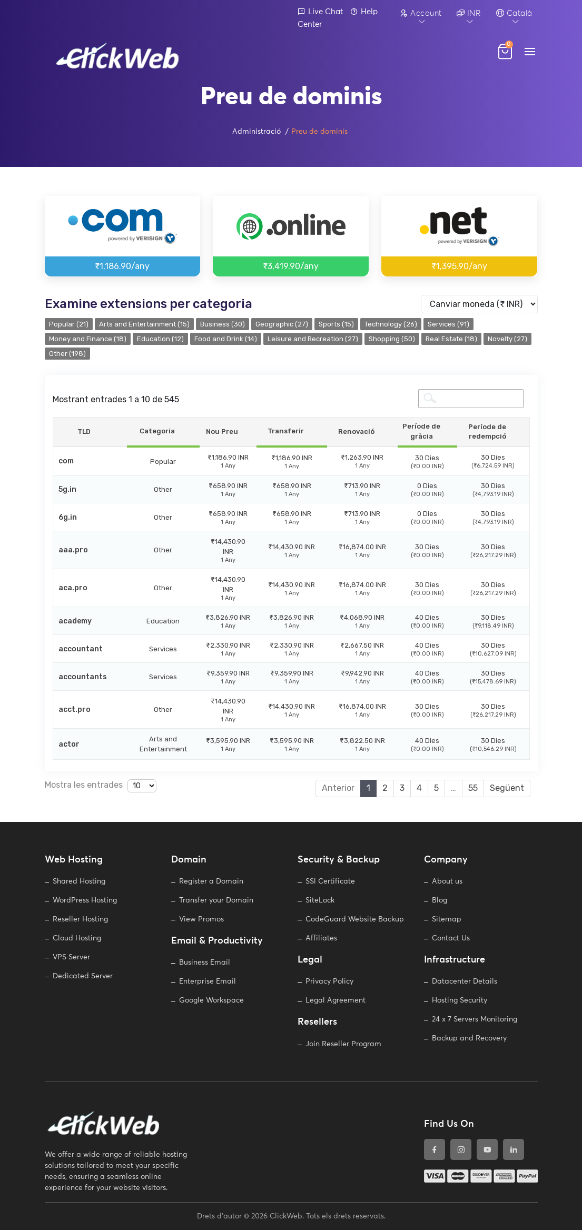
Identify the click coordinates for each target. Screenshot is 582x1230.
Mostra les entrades (100, 785)
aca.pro (72, 587)
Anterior (338, 788)
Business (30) (222, 324)
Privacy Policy (329, 981)
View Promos (201, 919)
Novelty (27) (507, 339)
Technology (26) (390, 324)
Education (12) (160, 339)
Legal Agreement (335, 1000)
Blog (439, 900)
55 (473, 788)
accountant (80, 648)
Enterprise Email (207, 981)
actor (69, 744)
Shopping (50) (392, 339)
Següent (507, 788)
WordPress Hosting (85, 900)
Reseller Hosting (80, 919)
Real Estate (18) (451, 339)
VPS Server (71, 957)
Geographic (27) (281, 324)
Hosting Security (459, 1000)
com (66, 461)
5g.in (67, 489)
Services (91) (448, 324)
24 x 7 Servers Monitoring (474, 1019)
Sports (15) (336, 324)
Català (514, 13)
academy (75, 621)
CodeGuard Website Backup (354, 919)
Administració (256, 131)
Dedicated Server (83, 976)
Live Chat (320, 12)
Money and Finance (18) (87, 339)
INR (469, 13)
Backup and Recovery (469, 1038)
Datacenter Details (464, 981)
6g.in (67, 517)
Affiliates (321, 938)
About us (447, 881)
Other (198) (67, 354)
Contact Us (451, 938)
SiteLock (319, 900)
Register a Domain (211, 881)
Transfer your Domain (216, 900)
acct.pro (74, 709)
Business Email (204, 962)
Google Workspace (211, 1000)
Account (421, 13)
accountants (82, 676)
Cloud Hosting (77, 938)
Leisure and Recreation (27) (313, 339)
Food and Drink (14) (225, 339)
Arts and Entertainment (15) (144, 324)
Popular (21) (68, 324)
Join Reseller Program (343, 1044)
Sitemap (446, 919)
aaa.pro (73, 549)
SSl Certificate (330, 881)
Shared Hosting (79, 881)
